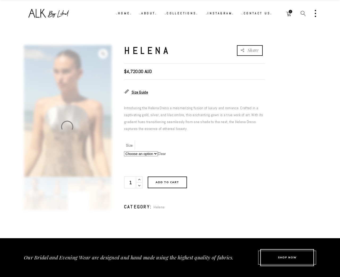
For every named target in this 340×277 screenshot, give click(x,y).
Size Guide (136, 92)
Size (129, 145)
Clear (162, 153)
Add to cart (167, 182)
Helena (159, 207)
